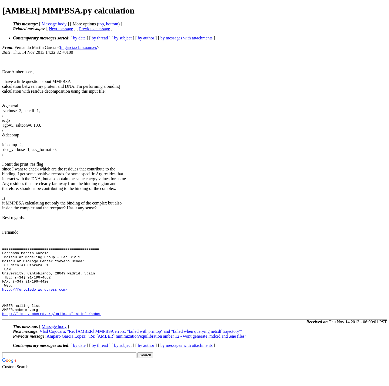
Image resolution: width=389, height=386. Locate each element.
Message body (54, 24)
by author (146, 38)
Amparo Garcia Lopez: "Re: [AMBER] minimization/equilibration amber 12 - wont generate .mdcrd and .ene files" (146, 350)
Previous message (94, 28)
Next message (61, 28)
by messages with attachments (186, 38)
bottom (112, 24)
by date (79, 38)
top (101, 24)
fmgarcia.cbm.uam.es (78, 47)
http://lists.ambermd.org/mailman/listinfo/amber (51, 328)
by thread (100, 38)
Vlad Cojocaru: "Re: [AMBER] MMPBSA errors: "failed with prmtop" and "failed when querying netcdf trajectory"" (141, 346)
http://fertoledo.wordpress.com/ (35, 299)
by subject (123, 38)
